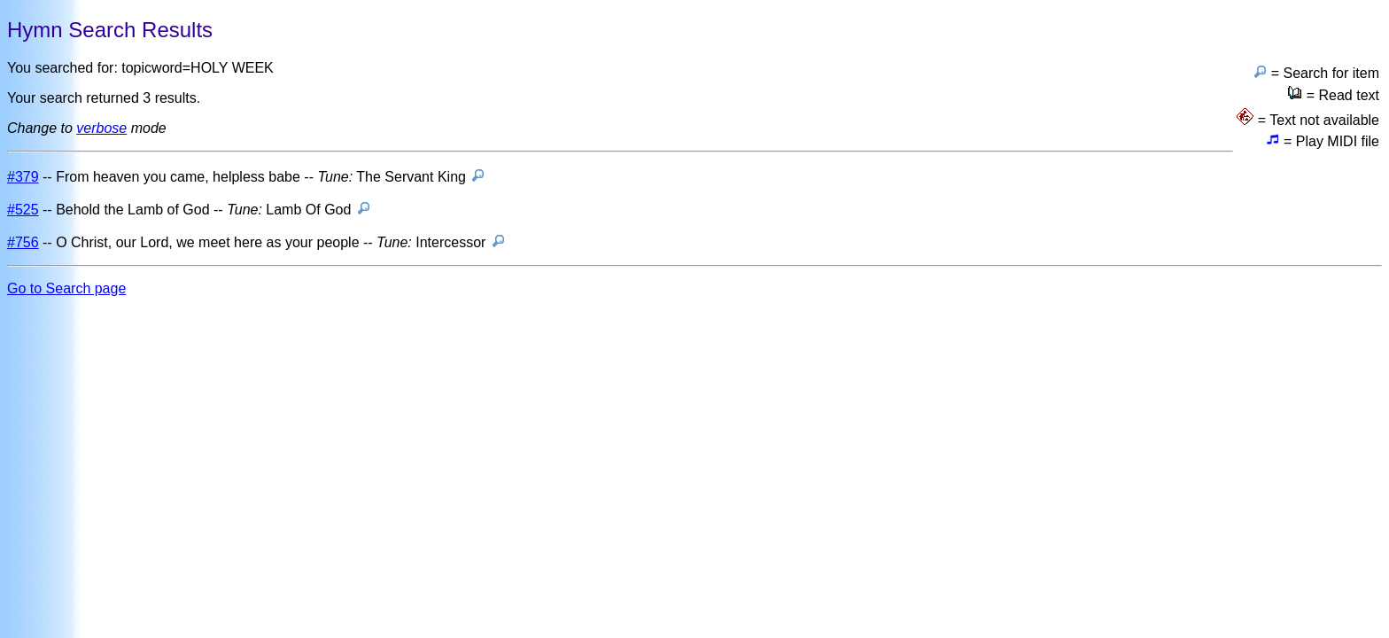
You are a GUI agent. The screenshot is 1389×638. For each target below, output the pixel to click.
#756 (23, 242)
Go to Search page (66, 288)
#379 (23, 176)
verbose (101, 128)
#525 (23, 209)
